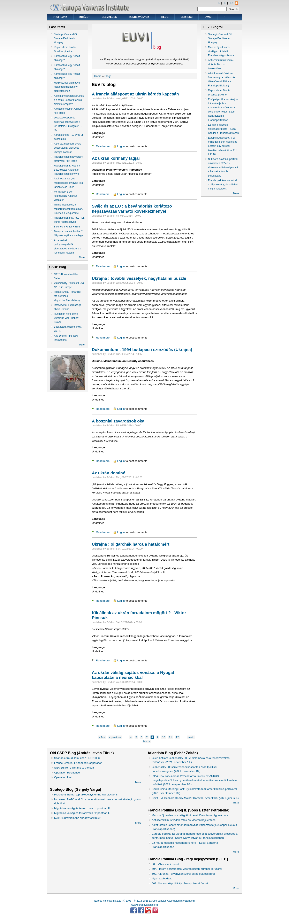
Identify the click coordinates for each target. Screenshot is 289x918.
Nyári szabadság (162, 878)
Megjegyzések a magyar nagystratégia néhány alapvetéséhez (67, 86)
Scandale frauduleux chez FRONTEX (77, 758)
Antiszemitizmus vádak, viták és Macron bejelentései (221, 64)
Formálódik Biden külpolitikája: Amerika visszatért (65, 195)
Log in (121, 146)
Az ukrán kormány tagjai (116, 158)
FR (224, 3)
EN (219, 3)
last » (146, 741)
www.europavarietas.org (144, 904)
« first (102, 737)
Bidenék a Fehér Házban (67, 226)
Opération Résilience (67, 772)
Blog (165, 17)
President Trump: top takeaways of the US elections (85, 794)
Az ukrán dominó (109, 473)
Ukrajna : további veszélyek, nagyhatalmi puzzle (139, 278)
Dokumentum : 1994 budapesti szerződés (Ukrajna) (142, 349)
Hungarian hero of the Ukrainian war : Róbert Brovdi (66, 318)
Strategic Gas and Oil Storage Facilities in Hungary (65, 38)
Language (98, 132)
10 (163, 737)
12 (177, 737)
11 (170, 737)
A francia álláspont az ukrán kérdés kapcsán (135, 94)
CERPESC (186, 17)
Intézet (84, 17)
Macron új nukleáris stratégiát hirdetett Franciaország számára (221, 51)
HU (231, 3)
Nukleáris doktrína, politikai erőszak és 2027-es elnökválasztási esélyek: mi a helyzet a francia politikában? (223, 167)
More (82, 257)
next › (191, 737)
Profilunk (60, 17)
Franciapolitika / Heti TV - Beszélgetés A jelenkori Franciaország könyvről (68, 169)
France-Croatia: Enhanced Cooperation (78, 762)
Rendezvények (139, 17)
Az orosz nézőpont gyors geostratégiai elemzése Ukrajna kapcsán (67, 147)
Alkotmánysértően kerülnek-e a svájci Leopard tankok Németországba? (69, 100)
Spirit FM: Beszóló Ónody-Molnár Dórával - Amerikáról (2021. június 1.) (195, 798)
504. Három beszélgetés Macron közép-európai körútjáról (187, 868)
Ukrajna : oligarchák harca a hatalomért (130, 544)
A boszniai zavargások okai (118, 421)
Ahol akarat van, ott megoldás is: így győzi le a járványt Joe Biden (68, 182)
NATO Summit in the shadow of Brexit (77, 817)
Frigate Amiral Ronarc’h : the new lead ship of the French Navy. (67, 296)
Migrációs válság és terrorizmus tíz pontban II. (82, 808)
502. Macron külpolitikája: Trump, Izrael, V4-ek (180, 883)
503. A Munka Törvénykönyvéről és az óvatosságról (183, 873)
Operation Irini (62, 777)
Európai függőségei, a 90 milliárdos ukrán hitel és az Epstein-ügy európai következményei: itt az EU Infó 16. (222, 146)
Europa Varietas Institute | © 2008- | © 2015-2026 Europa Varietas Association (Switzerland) (144, 900)
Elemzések (109, 17)
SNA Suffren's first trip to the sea (74, 767)
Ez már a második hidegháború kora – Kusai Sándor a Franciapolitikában (223, 128)
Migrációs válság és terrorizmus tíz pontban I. (82, 813)
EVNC (208, 17)
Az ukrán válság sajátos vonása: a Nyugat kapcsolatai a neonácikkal (133, 675)
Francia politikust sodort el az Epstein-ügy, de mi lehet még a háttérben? (223, 184)
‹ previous (115, 737)
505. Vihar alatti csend (165, 864)
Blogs (108, 76)
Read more (102, 146)
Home (97, 76)
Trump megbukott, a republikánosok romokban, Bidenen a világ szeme (68, 208)
